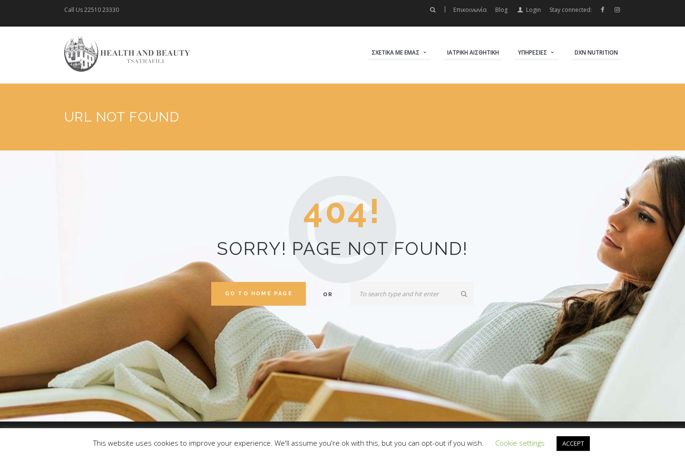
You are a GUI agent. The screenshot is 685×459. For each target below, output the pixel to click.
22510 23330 (101, 10)
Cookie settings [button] (520, 443)
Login (533, 10)
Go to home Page (259, 293)
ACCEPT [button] (573, 443)
